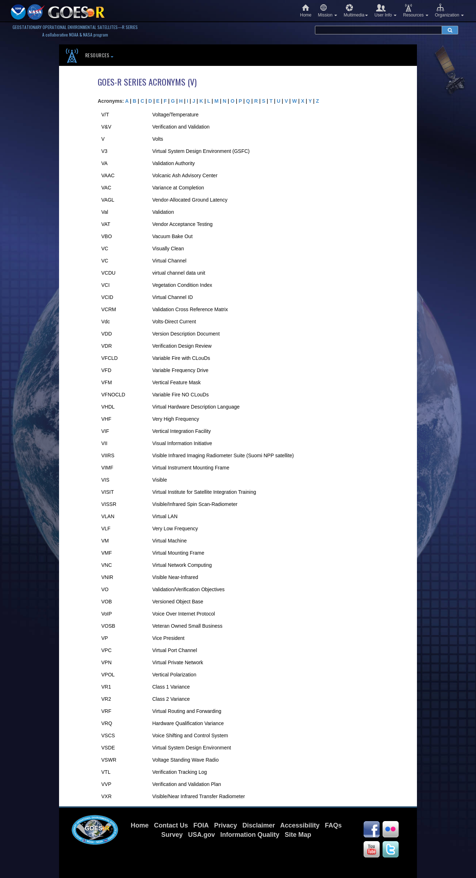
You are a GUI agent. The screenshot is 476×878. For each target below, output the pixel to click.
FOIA (201, 825)
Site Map (298, 834)
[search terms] (378, 30)
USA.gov (201, 834)
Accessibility (300, 825)
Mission (327, 11)
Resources (415, 11)
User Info (385, 11)
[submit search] (450, 30)
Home (305, 11)
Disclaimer (258, 825)
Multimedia (356, 11)
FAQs (333, 825)
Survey (172, 834)
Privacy (225, 825)
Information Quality (250, 834)
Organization (449, 11)
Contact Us (171, 825)
